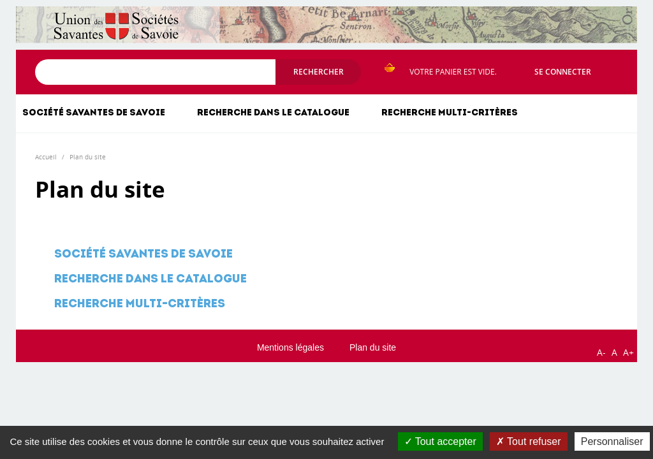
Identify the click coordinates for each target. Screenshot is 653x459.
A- (601, 352)
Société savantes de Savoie (93, 113)
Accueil (46, 156)
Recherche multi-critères (449, 113)
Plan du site (88, 156)
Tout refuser (528, 441)
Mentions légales (290, 347)
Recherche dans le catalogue (273, 113)
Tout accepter (440, 441)
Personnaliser (612, 441)
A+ (628, 352)
